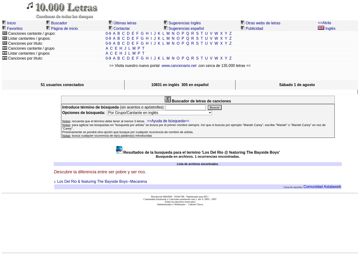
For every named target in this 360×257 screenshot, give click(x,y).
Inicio (11, 23)
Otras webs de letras (263, 23)
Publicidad (254, 28)
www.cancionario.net (179, 66)
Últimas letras (124, 23)
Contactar (121, 28)
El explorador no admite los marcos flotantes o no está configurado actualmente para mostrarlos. (180, 227)
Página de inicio (64, 28)
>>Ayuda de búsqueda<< (168, 121)
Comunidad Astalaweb (322, 187)
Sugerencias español (186, 28)
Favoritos (14, 28)
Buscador (59, 23)
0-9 (108, 33)
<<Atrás (324, 23)
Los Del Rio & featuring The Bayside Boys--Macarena (102, 181)
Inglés (326, 28)
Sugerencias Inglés (185, 23)
